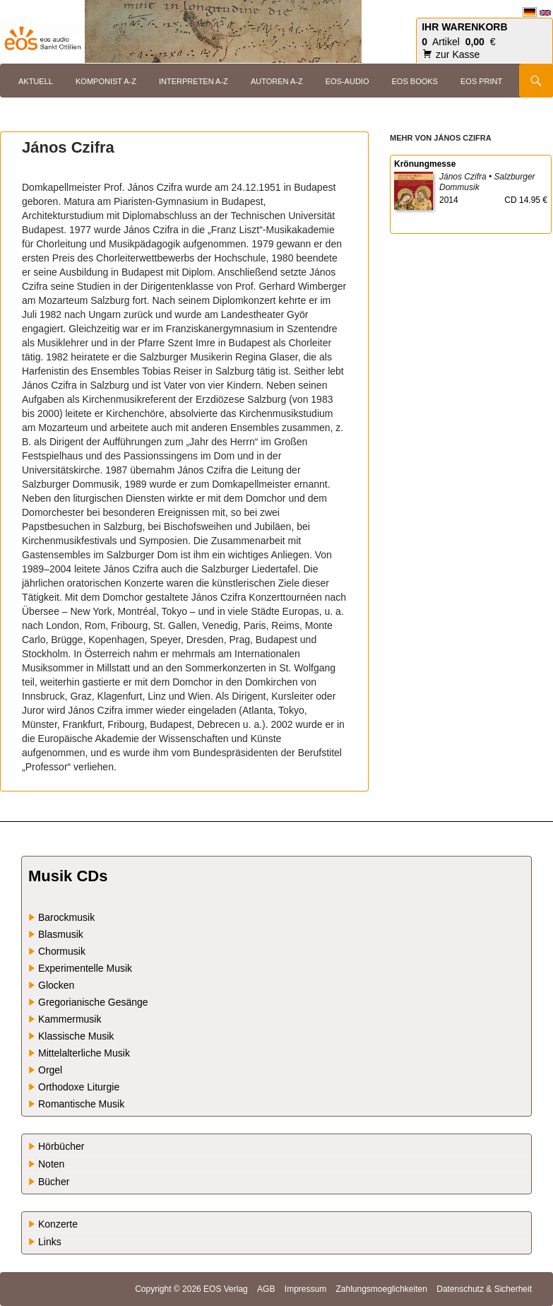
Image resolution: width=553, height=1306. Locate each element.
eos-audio (347, 81)
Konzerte (58, 1224)
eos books (415, 81)
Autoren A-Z (277, 81)
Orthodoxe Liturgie (78, 1087)
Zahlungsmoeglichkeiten (381, 1289)
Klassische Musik (76, 1036)
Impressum (305, 1289)
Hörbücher (61, 1146)
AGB (266, 1289)
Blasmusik (60, 934)
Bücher (53, 1181)
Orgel (50, 1070)
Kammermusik (69, 1019)
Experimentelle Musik (85, 968)
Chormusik (61, 951)
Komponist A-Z (106, 81)
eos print (481, 81)
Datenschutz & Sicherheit (484, 1289)
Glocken (56, 985)
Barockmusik (66, 917)
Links (49, 1241)
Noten (51, 1164)
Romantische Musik (81, 1104)
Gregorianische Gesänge (93, 1002)
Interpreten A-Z (193, 81)
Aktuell (35, 81)
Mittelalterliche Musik (84, 1053)
